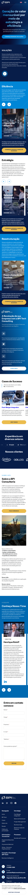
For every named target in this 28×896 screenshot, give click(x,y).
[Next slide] (9, 104)
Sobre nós (4, 823)
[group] (13, 124)
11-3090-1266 (11, 867)
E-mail (6, 732)
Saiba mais (14, 368)
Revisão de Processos (20, 838)
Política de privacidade (5, 829)
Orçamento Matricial (7, 844)
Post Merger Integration (17, 815)
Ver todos (14, 422)
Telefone (6, 739)
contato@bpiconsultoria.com (16, 872)
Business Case (18, 824)
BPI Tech (4, 817)
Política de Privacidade (19, 888)
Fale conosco (14, 511)
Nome (6, 709)
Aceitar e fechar (14, 892)
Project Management (20, 821)
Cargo (6, 717)
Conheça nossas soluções (14, 36)
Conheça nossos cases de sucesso (14, 150)
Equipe (4, 826)
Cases (3, 820)
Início (3, 814)
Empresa (6, 724)
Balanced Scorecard (19, 818)
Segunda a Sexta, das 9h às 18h (16, 878)
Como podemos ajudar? (10, 746)
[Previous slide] (4, 104)
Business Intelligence (8, 858)
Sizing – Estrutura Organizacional (7, 848)
